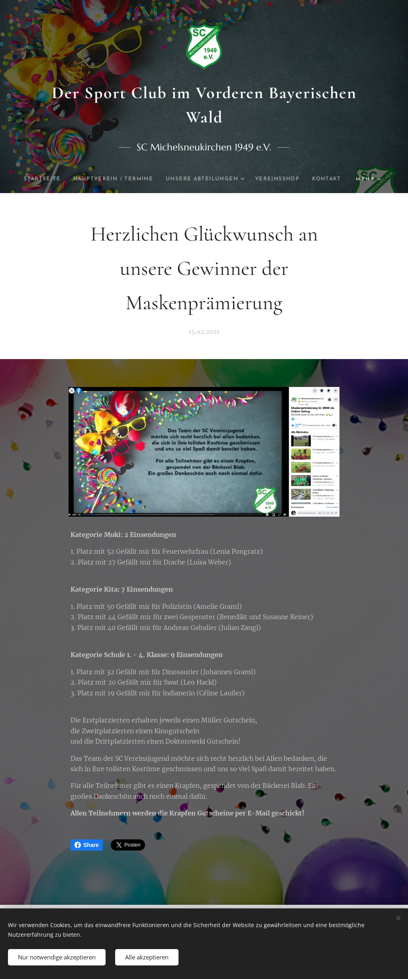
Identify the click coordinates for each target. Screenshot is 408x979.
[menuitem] (54, 179)
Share (87, 845)
